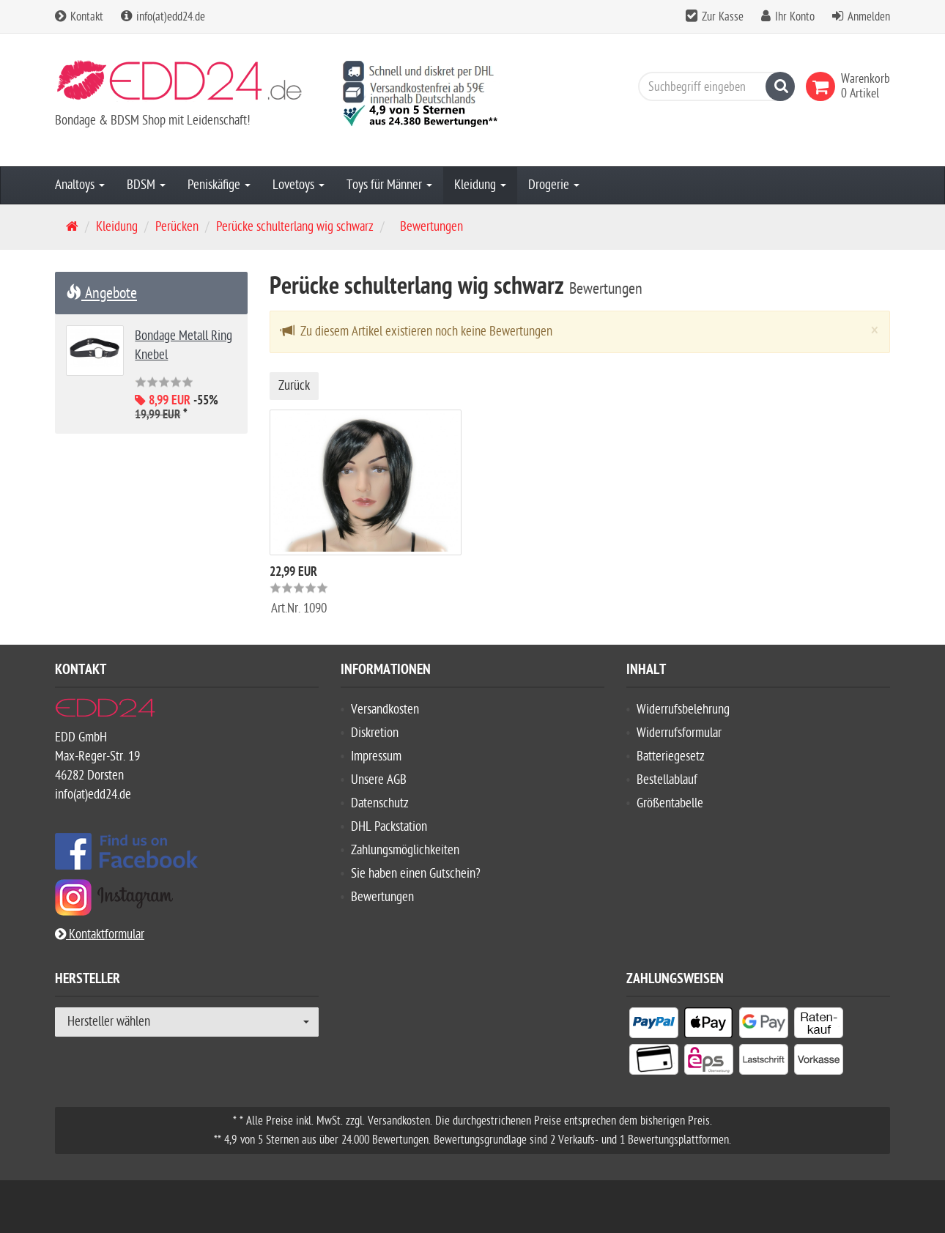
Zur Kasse (723, 16)
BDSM (146, 185)
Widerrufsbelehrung (683, 709)
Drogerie (553, 185)
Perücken (177, 226)
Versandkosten (385, 709)
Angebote (101, 293)
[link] (823, 86)
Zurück (294, 385)
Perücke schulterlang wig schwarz (295, 226)
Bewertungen (382, 897)
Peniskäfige (219, 185)
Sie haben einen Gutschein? (416, 873)
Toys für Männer (389, 185)
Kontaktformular (99, 934)
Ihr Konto (795, 16)
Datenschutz (380, 803)
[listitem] (653, 1025)
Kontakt (79, 16)
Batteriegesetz (671, 756)
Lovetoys (299, 185)
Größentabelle (670, 803)
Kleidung (480, 185)
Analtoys (80, 185)
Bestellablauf (667, 780)
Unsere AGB (379, 780)
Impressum (376, 756)
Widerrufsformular (679, 733)
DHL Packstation (389, 826)
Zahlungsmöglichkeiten (405, 850)
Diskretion (375, 733)
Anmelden (869, 16)
